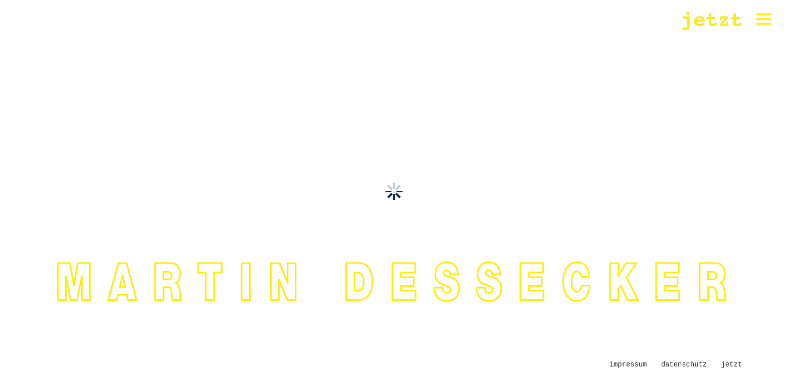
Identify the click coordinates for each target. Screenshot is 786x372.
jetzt (731, 364)
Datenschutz (684, 364)
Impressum (628, 364)
